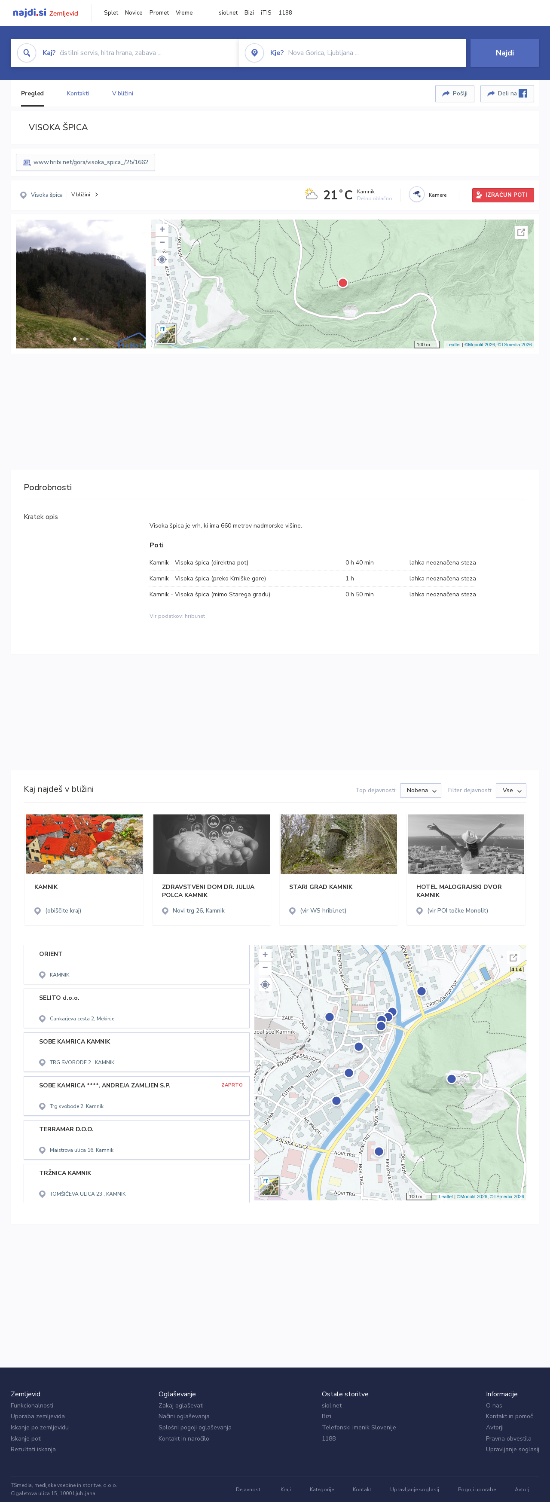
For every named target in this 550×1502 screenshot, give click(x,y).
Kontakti (78, 93)
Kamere (437, 195)
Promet (159, 13)
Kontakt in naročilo (184, 1439)
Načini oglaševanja (184, 1416)
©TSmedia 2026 (515, 344)
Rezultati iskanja (33, 1449)
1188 (285, 13)
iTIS (266, 13)
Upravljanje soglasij (512, 1449)
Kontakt (362, 1489)
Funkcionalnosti (32, 1405)
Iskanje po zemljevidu (40, 1427)
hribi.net (195, 616)
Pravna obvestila (509, 1439)
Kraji (286, 1489)
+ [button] (162, 230)
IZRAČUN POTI (506, 195)
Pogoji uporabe (477, 1489)
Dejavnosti (249, 1489)
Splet (111, 13)
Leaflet (453, 344)
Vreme (184, 13)
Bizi (249, 13)
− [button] (162, 243)
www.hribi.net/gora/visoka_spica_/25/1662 (91, 162)
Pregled (32, 93)
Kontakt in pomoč (509, 1416)
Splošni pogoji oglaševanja (195, 1427)
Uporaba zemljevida (38, 1416)
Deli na (512, 93)
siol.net (228, 13)
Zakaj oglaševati (181, 1405)
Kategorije (322, 1489)
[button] (74, 339)
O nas (494, 1405)
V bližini (122, 93)
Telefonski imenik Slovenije (359, 1427)
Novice (134, 13)
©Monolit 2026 (479, 344)
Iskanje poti (26, 1439)
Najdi (505, 53)
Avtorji (495, 1427)
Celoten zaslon (521, 232)
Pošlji (460, 93)
